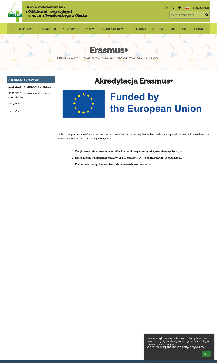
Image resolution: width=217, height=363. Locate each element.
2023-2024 (14, 111)
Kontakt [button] (200, 28)
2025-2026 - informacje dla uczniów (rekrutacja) (30, 95)
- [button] (173, 8)
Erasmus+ (153, 57)
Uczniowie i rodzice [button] (79, 28)
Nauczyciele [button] (113, 28)
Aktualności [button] (47, 28)
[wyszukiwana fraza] (189, 15)
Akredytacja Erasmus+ (23, 80)
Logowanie (201, 8)
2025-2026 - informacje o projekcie (29, 86)
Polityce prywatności (193, 347)
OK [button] (206, 353)
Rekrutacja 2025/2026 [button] (147, 28)
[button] (187, 7)
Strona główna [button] (22, 28)
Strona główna (68, 57)
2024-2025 (14, 104)
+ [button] (166, 8)
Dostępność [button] (178, 28)
